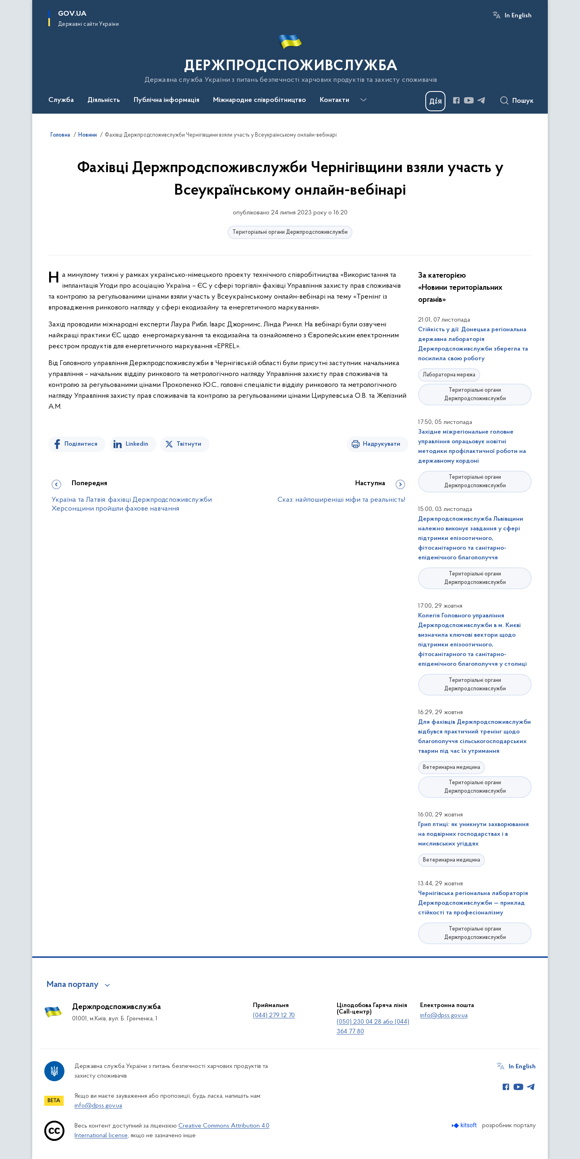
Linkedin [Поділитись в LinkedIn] (137, 444)
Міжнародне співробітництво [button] (259, 100)
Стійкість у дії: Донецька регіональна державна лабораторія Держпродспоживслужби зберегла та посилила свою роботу (473, 344)
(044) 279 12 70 (274, 1015)
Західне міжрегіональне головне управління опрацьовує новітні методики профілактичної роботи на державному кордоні (472, 446)
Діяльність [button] (103, 100)
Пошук (523, 101)
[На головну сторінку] (290, 56)
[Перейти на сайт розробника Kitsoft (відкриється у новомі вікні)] (465, 1125)
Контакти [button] (334, 100)
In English (518, 15)
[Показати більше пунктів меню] (363, 100)
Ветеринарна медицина (451, 767)
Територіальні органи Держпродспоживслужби (290, 232)
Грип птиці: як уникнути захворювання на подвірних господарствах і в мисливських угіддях (473, 834)
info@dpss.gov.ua (444, 1015)
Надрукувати (381, 444)
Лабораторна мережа (449, 375)
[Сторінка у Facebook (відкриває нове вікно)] (456, 100)
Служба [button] (61, 100)
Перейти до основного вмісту (5, 5)
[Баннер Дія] (435, 101)
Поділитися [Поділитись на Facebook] (80, 444)
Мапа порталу (73, 984)
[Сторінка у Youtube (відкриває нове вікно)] (469, 100)
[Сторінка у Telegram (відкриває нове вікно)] (481, 100)
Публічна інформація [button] (166, 100)
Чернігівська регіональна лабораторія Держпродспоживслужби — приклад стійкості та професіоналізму (473, 903)
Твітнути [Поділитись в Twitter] (188, 444)
